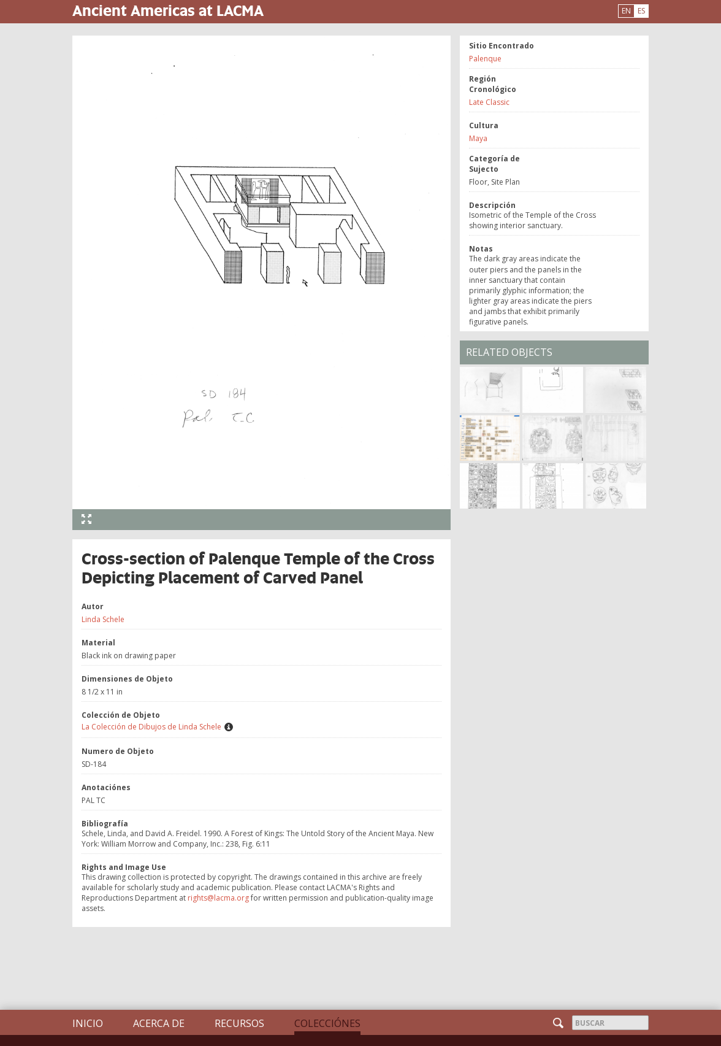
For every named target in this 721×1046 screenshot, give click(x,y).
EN (626, 11)
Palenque (485, 58)
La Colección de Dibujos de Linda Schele (151, 726)
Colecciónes (327, 1023)
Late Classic (489, 102)
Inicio (87, 1023)
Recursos (239, 1023)
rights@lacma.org (218, 898)
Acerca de (159, 1023)
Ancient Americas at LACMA (168, 10)
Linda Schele (103, 619)
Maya (478, 138)
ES (641, 11)
